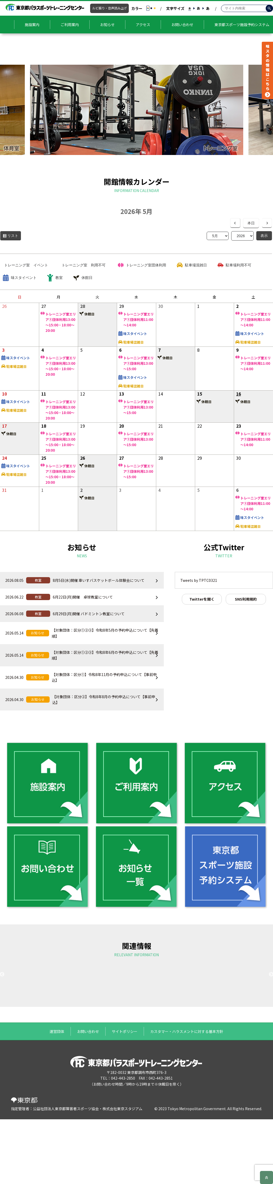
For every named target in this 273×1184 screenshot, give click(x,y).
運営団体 (57, 1097)
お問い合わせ (182, 24)
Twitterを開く (201, 599)
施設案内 (32, 24)
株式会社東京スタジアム (122, 1174)
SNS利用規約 (246, 599)
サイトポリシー (124, 1097)
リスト (14, 237)
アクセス (143, 24)
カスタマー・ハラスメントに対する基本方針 (186, 1097)
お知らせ (107, 24)
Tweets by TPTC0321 (198, 580)
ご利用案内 (70, 24)
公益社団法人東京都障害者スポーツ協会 (66, 1174)
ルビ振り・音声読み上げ (109, 8)
